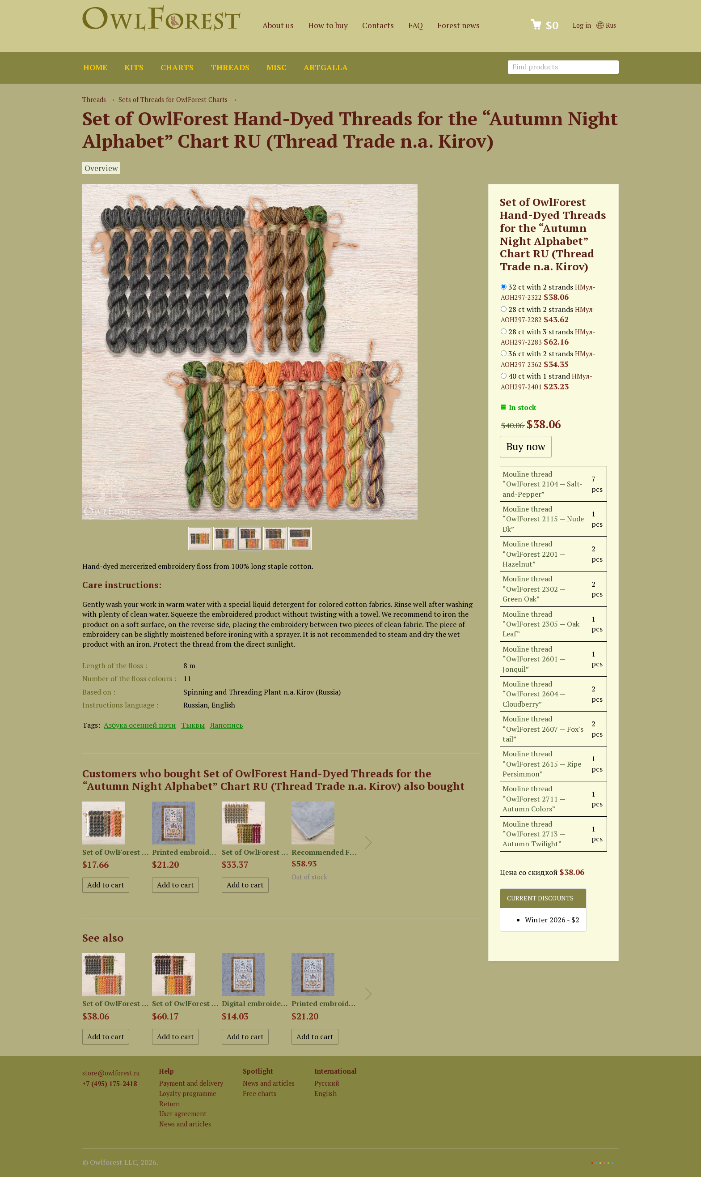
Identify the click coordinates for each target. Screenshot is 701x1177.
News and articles (185, 1124)
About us (278, 25)
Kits (134, 67)
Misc (276, 67)
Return (169, 1104)
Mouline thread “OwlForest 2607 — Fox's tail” (543, 729)
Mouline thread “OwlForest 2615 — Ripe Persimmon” (542, 764)
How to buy (328, 25)
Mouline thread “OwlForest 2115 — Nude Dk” (543, 519)
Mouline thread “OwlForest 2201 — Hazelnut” (534, 554)
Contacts (378, 25)
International (335, 1071)
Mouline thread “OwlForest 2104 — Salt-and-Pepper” (543, 484)
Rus (606, 25)
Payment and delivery (191, 1083)
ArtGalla (326, 67)
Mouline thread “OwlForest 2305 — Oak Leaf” (541, 624)
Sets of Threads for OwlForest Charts (173, 99)
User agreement (183, 1113)
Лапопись (226, 725)
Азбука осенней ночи (140, 725)
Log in (582, 25)
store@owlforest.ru (110, 1073)
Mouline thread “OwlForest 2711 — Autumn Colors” (534, 799)
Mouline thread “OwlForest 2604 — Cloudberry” (534, 694)
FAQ (415, 25)
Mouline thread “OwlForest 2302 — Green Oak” (534, 589)
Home (95, 67)
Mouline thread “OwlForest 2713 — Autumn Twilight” (534, 834)
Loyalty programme (187, 1093)
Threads (230, 67)
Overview (101, 168)
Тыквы (193, 725)
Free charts (259, 1093)
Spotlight (258, 1071)
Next (368, 842)
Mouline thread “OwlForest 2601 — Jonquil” (534, 659)
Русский (326, 1083)
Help (166, 1071)
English (325, 1093)
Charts (177, 67)
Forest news (458, 25)
